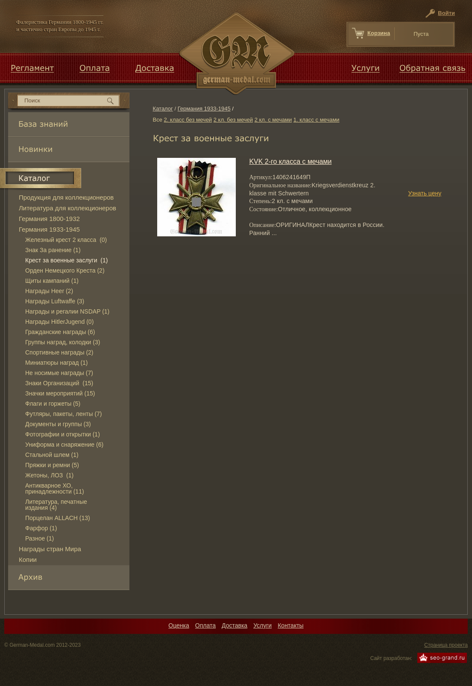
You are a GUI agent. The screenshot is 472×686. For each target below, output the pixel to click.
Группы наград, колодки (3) (62, 342)
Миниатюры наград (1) (56, 362)
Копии (28, 559)
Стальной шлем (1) (52, 454)
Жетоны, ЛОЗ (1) (49, 475)
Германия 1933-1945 (204, 108)
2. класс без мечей (188, 119)
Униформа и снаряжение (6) (64, 444)
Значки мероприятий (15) (60, 393)
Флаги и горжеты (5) (52, 403)
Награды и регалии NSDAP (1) (67, 311)
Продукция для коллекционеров (66, 197)
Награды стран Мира (50, 548)
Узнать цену (425, 193)
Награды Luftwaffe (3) (54, 301)
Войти (446, 13)
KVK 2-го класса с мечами (290, 161)
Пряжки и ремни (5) (52, 465)
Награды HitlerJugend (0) (59, 321)
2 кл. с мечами (273, 119)
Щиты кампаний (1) (52, 280)
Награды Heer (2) (49, 291)
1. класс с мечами (316, 119)
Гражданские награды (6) (60, 331)
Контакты (290, 625)
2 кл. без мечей (233, 119)
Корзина (378, 33)
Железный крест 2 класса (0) (66, 239)
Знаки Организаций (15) (59, 383)
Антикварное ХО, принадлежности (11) (54, 488)
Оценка (178, 625)
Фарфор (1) (41, 528)
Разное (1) (39, 538)
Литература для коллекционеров (67, 208)
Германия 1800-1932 (49, 218)
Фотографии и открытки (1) (62, 434)
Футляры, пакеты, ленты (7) (63, 413)
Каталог (163, 108)
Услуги (262, 625)
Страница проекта (446, 645)
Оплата (205, 625)
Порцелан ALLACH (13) (57, 517)
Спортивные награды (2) (59, 352)
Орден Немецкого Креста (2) (65, 270)
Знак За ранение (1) (53, 250)
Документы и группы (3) (58, 424)
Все (157, 119)
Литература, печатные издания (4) (56, 504)
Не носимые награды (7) (59, 372)
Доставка (234, 625)
